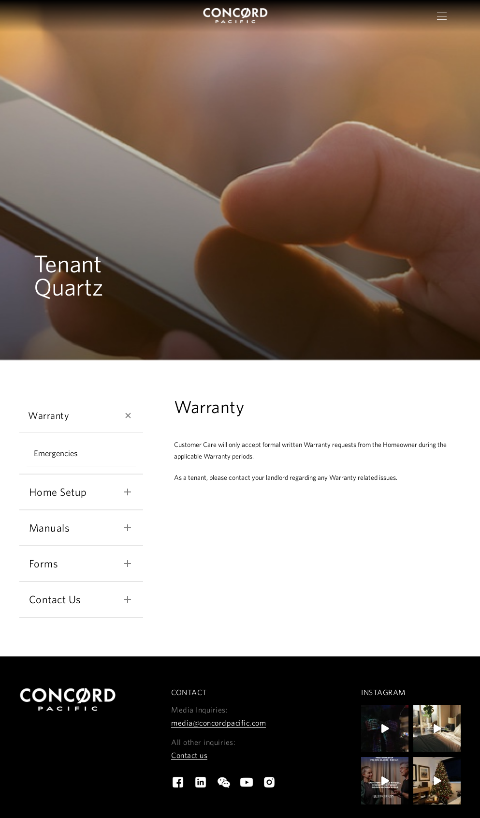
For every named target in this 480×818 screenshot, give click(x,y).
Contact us (189, 756)
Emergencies (55, 454)
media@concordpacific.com (218, 724)
